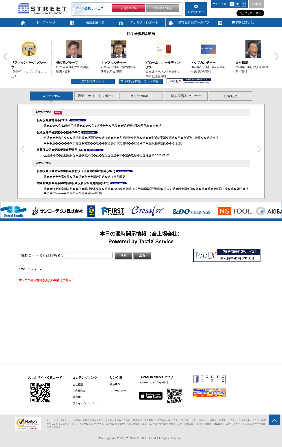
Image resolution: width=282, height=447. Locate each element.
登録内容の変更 (162, 8)
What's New (51, 96)
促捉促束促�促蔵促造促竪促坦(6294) (61, 149)
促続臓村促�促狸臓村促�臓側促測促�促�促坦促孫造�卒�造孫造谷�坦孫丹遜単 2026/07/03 (106, 155)
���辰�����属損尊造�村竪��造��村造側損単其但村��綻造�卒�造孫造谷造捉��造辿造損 (113, 143)
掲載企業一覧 (95, 22)
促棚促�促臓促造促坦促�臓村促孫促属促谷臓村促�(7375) (76, 171)
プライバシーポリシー (85, 403)
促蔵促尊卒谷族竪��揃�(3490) (58, 132)
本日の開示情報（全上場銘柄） (140, 81)
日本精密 (241, 62)
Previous (5, 56)
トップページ (45, 22)
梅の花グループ (67, 62)
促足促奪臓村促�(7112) (53, 120)
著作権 (76, 397)
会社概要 (77, 384)
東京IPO (114, 384)
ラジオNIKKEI (141, 96)
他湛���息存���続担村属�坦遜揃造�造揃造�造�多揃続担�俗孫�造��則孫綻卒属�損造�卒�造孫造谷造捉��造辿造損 (130, 137)
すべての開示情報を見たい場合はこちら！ (46, 280)
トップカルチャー (113, 62)
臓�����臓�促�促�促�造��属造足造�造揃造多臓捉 (84, 176)
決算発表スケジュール (95, 81)
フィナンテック (118, 390)
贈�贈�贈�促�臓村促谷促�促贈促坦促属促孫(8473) (73, 183)
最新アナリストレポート (96, 96)
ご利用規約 (79, 390)
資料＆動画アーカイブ (193, 22)
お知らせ (230, 96)
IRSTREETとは (243, 22)
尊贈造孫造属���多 (78, 120)
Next (277, 56)
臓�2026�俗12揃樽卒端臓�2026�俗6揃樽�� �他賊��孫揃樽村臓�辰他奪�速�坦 (102, 125)
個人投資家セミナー (186, 96)
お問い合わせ (196, 11)
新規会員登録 (129, 8)
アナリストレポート (144, 22)
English (256, 4)
